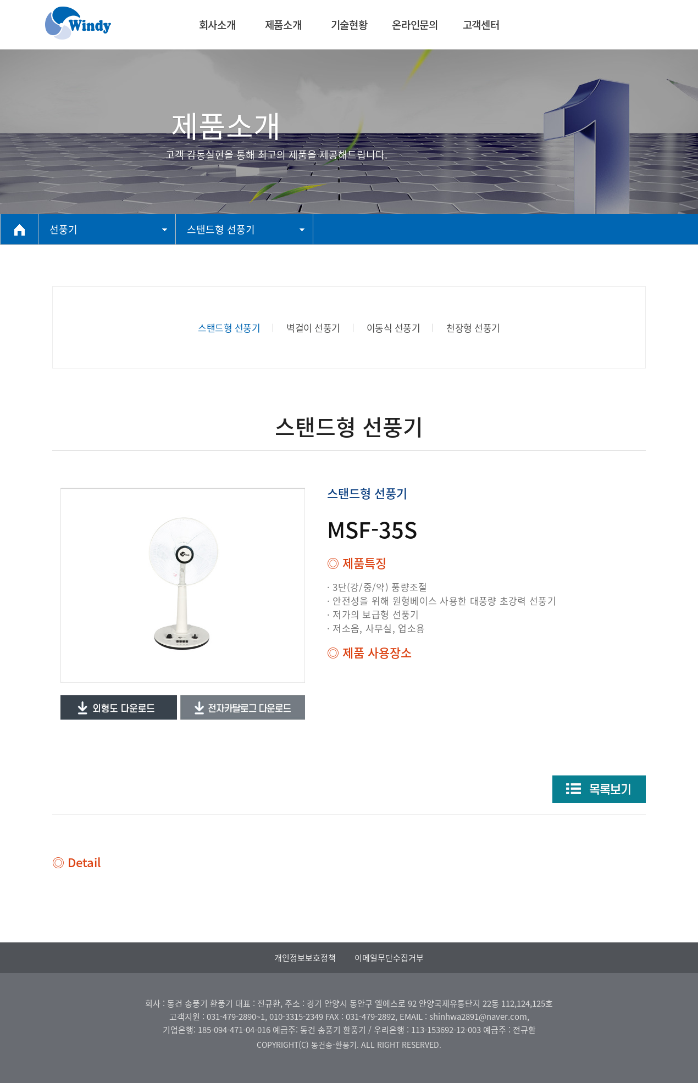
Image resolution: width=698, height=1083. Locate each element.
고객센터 (481, 24)
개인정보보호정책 (305, 958)
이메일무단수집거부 (389, 958)
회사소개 (217, 24)
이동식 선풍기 (393, 327)
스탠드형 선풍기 (229, 327)
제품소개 (283, 24)
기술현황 (349, 24)
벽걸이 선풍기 (313, 327)
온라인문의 (414, 24)
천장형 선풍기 (473, 327)
